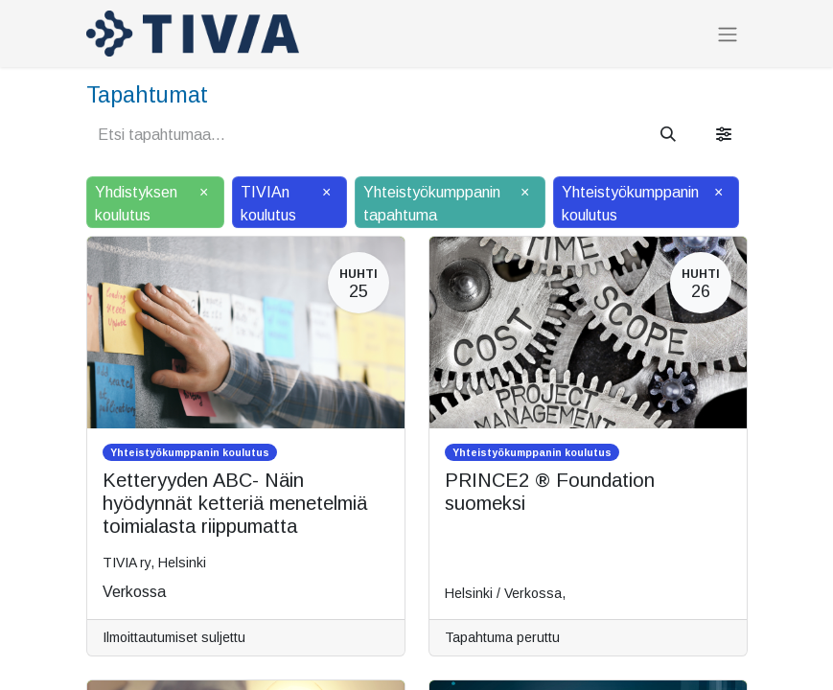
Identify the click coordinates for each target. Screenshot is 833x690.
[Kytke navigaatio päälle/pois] (727, 34)
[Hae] (668, 135)
